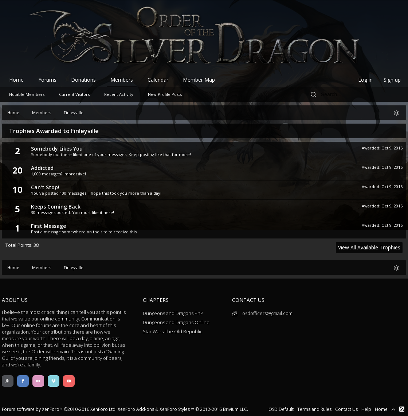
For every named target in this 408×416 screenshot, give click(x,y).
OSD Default (281, 409)
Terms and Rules (314, 409)
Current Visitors (74, 94)
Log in (365, 79)
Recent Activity (118, 94)
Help (366, 409)
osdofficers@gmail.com (262, 313)
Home (16, 79)
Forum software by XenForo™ (59, 409)
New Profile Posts (165, 94)
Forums (47, 79)
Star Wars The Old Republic (173, 331)
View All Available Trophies (369, 247)
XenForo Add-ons (136, 409)
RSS (401, 409)
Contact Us (346, 409)
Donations (83, 79)
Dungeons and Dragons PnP (173, 313)
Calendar (158, 79)
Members (121, 79)
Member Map (199, 79)
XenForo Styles (175, 409)
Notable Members (26, 94)
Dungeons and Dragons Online (176, 322)
